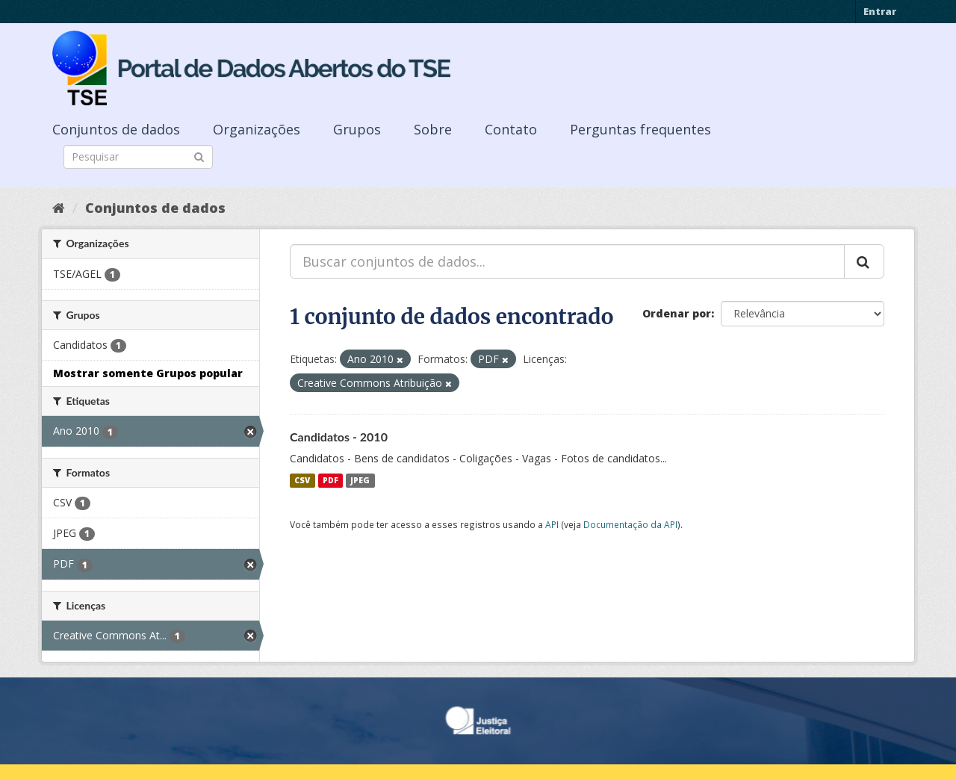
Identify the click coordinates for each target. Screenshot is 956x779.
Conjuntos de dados (116, 129)
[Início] (58, 208)
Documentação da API (630, 524)
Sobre (433, 129)
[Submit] (199, 155)
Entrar (879, 11)
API (552, 524)
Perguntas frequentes (640, 129)
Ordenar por (676, 313)
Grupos (357, 129)
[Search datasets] (138, 157)
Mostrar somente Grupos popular (148, 373)
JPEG (360, 480)
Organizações (256, 129)
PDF (330, 480)
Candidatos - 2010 (339, 436)
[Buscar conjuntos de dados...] (567, 261)
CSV (302, 480)
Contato (511, 129)
